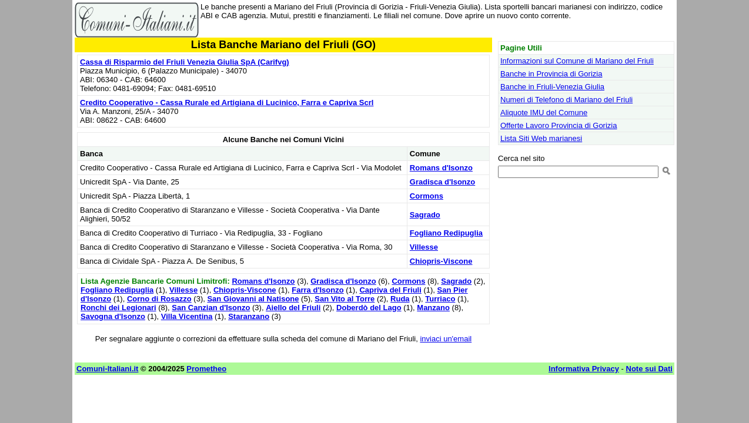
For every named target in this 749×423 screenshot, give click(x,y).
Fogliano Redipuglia (446, 233)
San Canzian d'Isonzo (211, 307)
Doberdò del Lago (369, 307)
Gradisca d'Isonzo (442, 181)
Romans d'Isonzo (441, 167)
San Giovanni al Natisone (253, 298)
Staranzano (248, 316)
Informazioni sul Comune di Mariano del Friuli (577, 60)
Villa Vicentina (187, 316)
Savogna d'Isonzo (113, 316)
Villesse (424, 247)
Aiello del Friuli (293, 307)
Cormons (426, 196)
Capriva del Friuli (390, 290)
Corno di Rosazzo (159, 298)
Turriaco (440, 298)
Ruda (400, 298)
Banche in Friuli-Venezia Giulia (552, 86)
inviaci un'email (446, 338)
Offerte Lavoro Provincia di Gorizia (558, 125)
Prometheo (206, 368)
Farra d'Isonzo (317, 290)
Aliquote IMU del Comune (543, 112)
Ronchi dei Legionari (118, 307)
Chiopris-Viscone (441, 261)
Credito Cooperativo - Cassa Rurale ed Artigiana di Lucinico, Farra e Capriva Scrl (226, 102)
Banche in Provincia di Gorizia (551, 73)
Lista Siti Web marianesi (541, 138)
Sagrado (425, 214)
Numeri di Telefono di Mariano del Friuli (566, 99)
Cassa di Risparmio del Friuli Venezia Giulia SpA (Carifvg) (184, 62)
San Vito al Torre (344, 298)
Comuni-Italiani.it (107, 368)
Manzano (433, 307)
